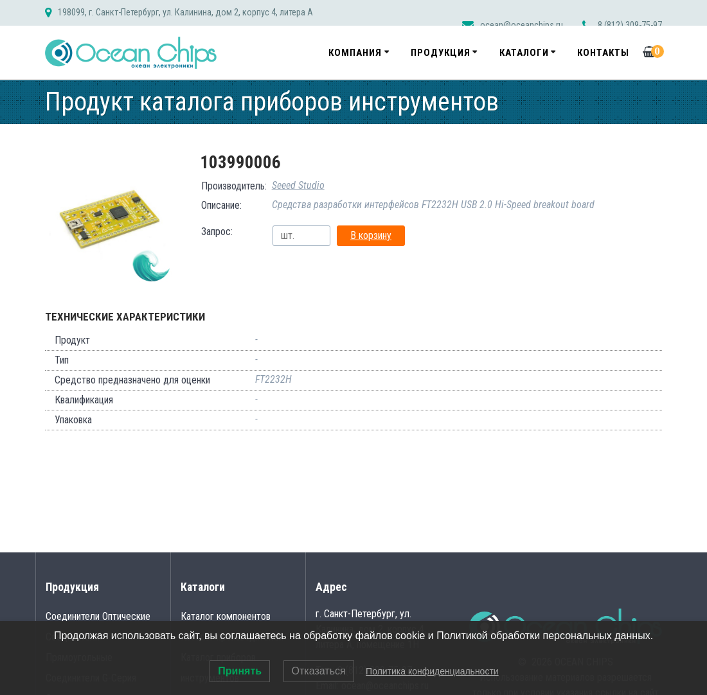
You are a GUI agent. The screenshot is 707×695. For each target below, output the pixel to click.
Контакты (603, 52)
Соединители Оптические (98, 616)
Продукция (440, 52)
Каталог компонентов (226, 616)
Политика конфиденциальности (432, 671)
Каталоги (524, 52)
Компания (355, 52)
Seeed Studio (298, 185)
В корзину (370, 235)
